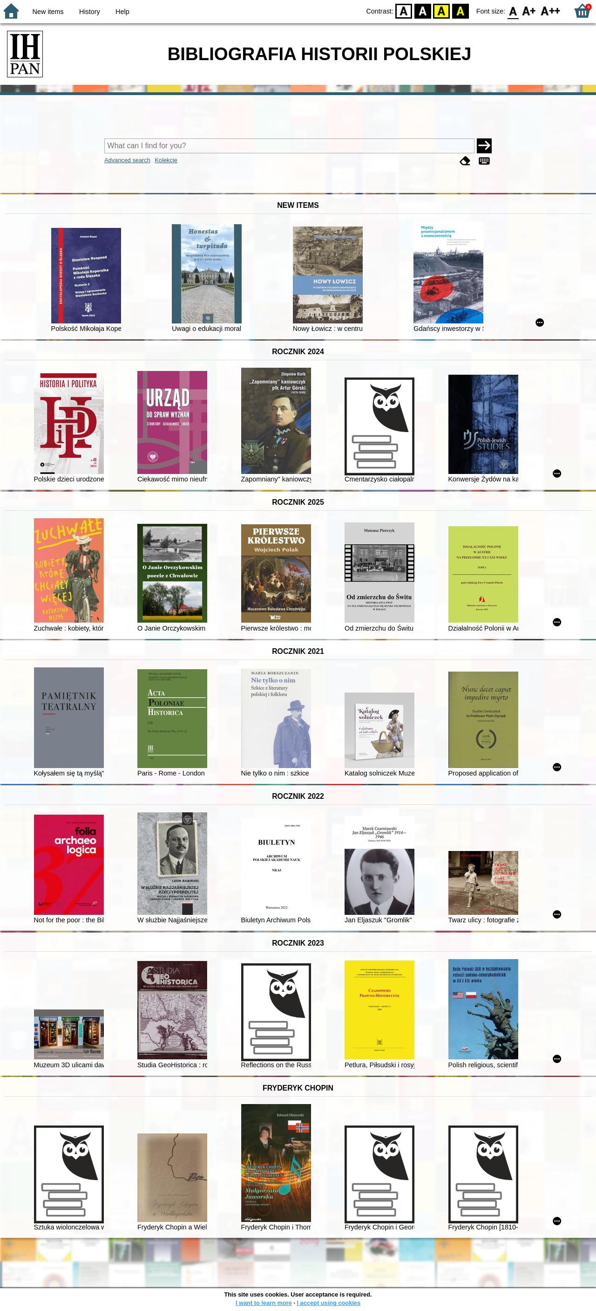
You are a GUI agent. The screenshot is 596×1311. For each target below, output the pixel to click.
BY (460, 10)
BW (423, 10)
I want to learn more (264, 1302)
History (89, 11)
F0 (512, 10)
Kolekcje (166, 160)
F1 (529, 10)
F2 (550, 10)
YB (442, 10)
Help (122, 11)
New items (48, 11)
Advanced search (127, 160)
